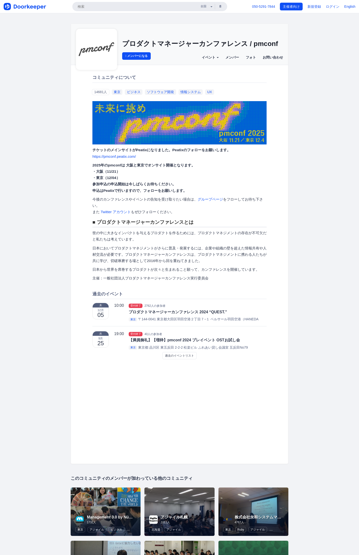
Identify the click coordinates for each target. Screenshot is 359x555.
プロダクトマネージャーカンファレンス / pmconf (200, 43)
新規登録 (314, 6)
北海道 (155, 529)
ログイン (332, 6)
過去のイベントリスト (179, 355)
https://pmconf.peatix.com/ (114, 156)
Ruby (240, 529)
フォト (251, 57)
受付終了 (135, 305)
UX (209, 92)
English (349, 6)
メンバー (232, 57)
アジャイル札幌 (174, 517)
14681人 (100, 92)
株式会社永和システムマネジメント (266, 517)
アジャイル (97, 529)
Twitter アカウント (116, 212)
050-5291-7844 (263, 6)
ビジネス (134, 92)
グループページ (210, 199)
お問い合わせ (273, 57)
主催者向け (291, 6)
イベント (210, 57)
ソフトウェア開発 (160, 92)
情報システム (190, 92)
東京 (117, 92)
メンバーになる (136, 56)
